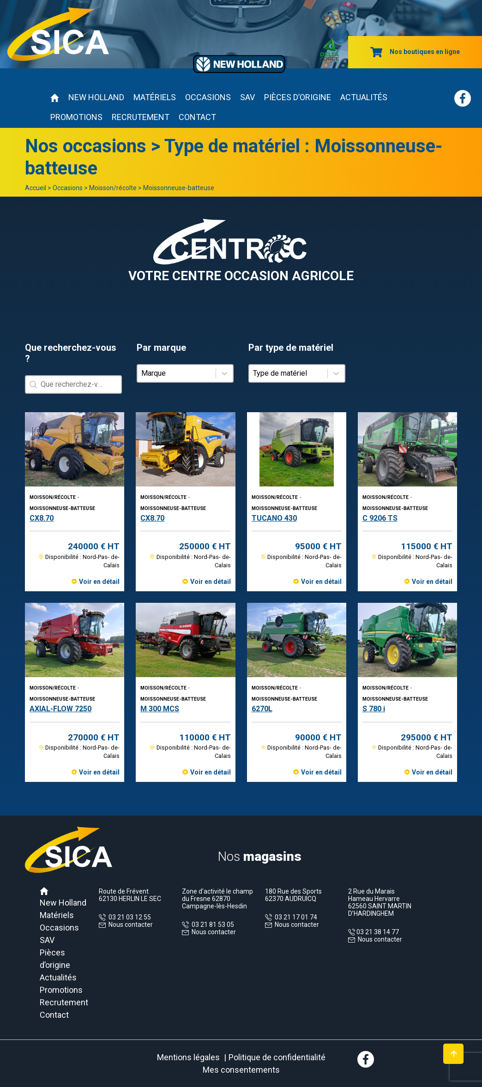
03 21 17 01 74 (294, 917)
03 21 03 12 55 (128, 917)
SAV (247, 97)
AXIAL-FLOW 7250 (60, 708)
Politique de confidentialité (277, 1057)
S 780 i (373, 708)
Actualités (363, 97)
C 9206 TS (380, 518)
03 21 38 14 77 (377, 932)
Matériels (154, 97)
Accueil (35, 188)
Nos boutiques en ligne (415, 51)
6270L (262, 708)
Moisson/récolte (113, 188)
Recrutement (140, 117)
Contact (197, 117)
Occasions (208, 97)
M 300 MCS (159, 708)
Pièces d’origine (297, 97)
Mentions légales (188, 1057)
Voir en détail (99, 581)
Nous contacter (130, 924)
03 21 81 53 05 (211, 924)
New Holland (96, 97)
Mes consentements (241, 1070)
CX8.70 (42, 518)
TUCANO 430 (274, 518)
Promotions (76, 117)
